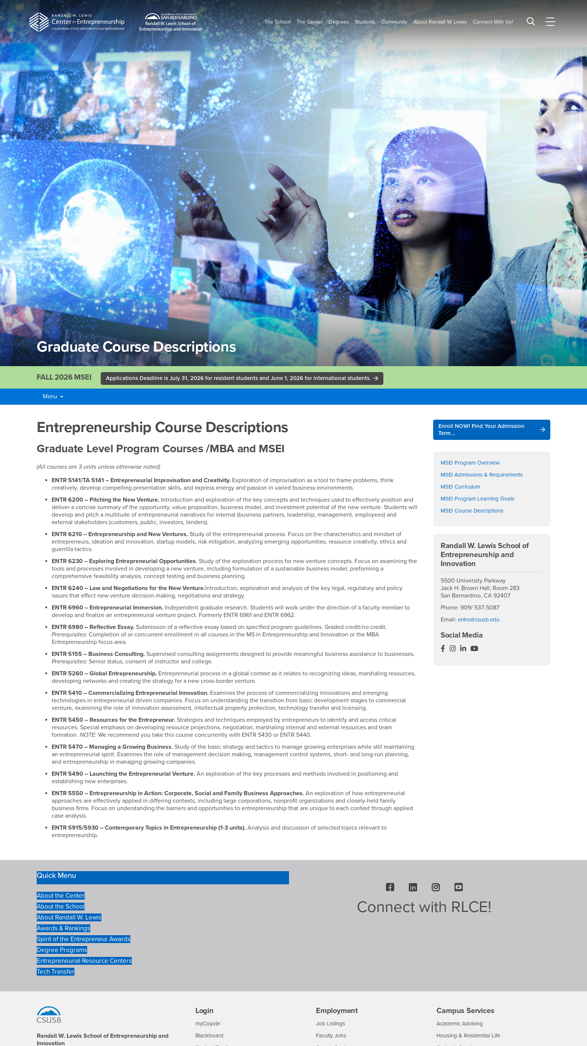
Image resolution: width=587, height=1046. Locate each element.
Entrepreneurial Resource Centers (84, 962)
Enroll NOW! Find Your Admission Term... (483, 431)
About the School (61, 908)
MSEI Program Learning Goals (479, 501)
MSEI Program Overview (472, 465)
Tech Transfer (55, 972)
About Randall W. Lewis (69, 918)
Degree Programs (62, 951)
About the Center (61, 897)
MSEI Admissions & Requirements (485, 477)
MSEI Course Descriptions (474, 513)
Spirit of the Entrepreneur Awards (83, 940)
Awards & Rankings (63, 929)
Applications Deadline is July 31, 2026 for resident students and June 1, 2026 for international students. (245, 379)
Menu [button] (53, 397)
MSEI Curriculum (462, 489)
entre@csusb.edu (480, 621)
